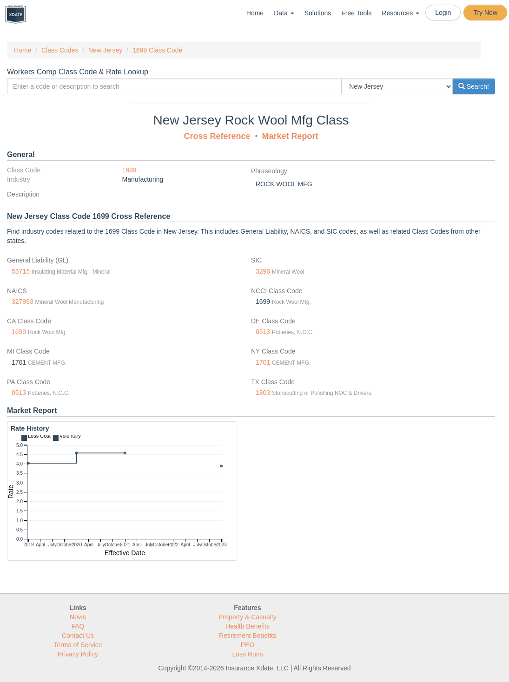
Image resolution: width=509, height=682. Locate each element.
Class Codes (59, 50)
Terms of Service (77, 645)
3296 (263, 271)
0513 (263, 331)
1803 (263, 392)
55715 (21, 271)
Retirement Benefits (247, 635)
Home (255, 13)
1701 (263, 362)
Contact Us (78, 635)
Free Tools (356, 13)
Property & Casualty (247, 617)
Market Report (290, 136)
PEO (248, 645)
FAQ (77, 626)
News (78, 617)
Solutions (317, 13)
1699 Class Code (157, 50)
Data (284, 13)
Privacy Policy (78, 654)
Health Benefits (247, 626)
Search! (473, 86)
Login (443, 12)
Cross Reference (217, 136)
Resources (400, 13)
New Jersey (105, 50)
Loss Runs (247, 654)
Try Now (485, 12)
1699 (129, 170)
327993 (22, 301)
